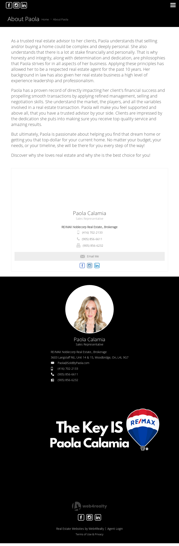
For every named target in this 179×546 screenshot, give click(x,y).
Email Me (89, 256)
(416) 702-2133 (92, 232)
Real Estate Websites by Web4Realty (80, 529)
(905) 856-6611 (92, 239)
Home (45, 19)
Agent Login (115, 529)
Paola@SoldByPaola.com (73, 363)
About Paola (60, 19)
